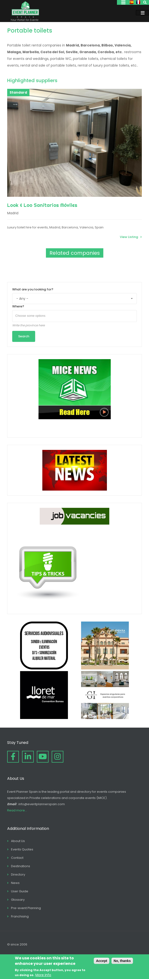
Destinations (20, 866)
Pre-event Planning (26, 908)
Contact (17, 857)
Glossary (18, 899)
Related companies (75, 252)
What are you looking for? (32, 289)
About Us (18, 841)
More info (43, 975)
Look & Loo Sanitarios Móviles (42, 205)
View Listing (129, 236)
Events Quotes (22, 849)
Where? (18, 306)
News (15, 883)
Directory (18, 874)
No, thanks (122, 961)
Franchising (20, 916)
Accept (101, 961)
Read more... (17, 810)
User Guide (19, 891)
